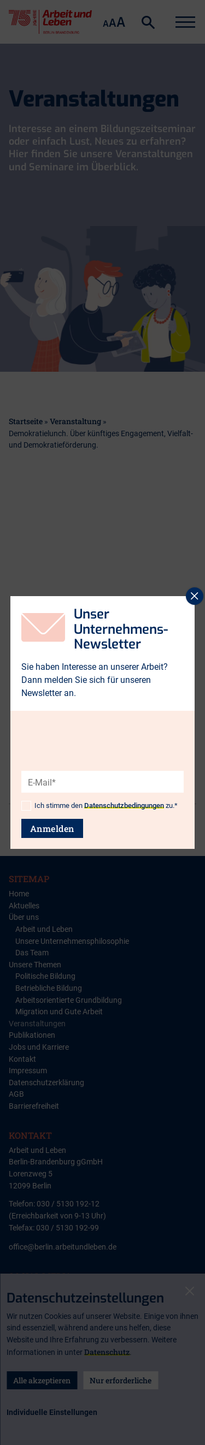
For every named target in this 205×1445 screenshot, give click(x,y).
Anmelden (52, 828)
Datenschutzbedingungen (124, 805)
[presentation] (104, 763)
